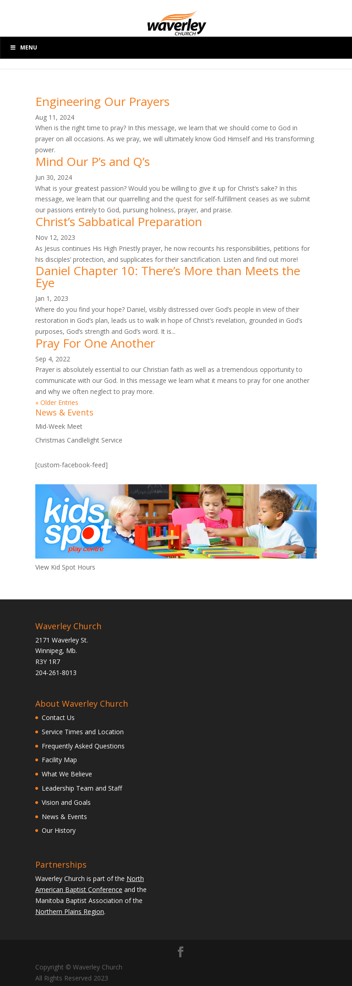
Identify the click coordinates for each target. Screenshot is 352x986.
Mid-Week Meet (58, 426)
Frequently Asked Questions (83, 746)
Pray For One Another (95, 343)
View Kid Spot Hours (65, 567)
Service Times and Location (83, 731)
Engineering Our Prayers (102, 101)
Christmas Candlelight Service (78, 440)
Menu (23, 47)
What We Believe (67, 774)
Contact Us (58, 717)
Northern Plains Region (69, 911)
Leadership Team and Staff (82, 788)
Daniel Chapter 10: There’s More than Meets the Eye (167, 276)
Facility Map (59, 759)
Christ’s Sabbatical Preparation (118, 221)
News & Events (64, 816)
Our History (59, 830)
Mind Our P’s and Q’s (92, 161)
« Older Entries (56, 402)
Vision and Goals (66, 802)
